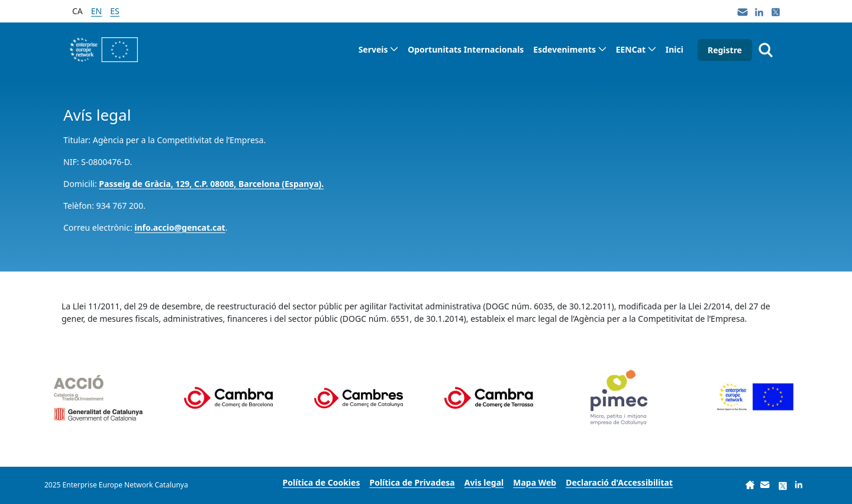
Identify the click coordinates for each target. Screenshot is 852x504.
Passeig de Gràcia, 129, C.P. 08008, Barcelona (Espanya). (211, 183)
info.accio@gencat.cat (179, 227)
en (96, 11)
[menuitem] (379, 49)
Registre (725, 50)
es (114, 11)
